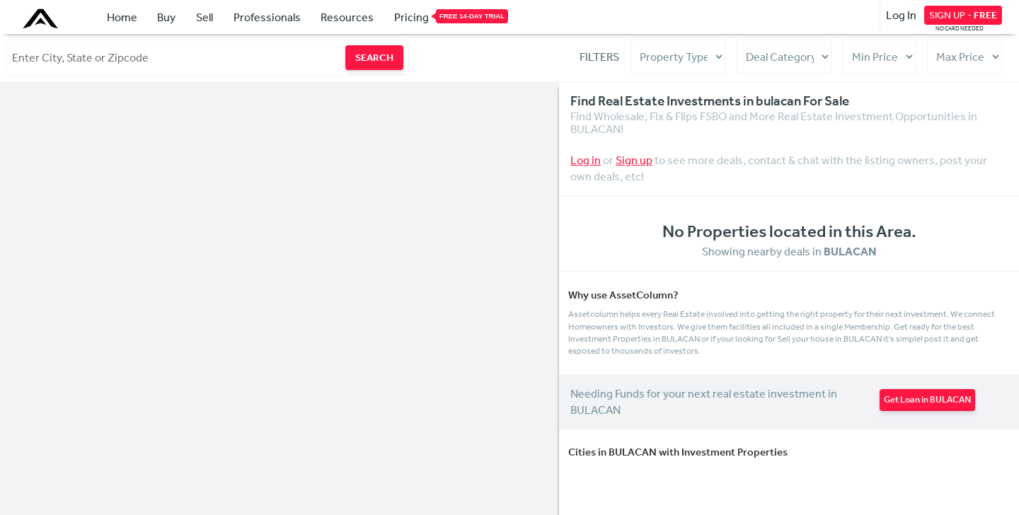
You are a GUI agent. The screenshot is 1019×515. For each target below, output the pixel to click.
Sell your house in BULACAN (829, 339)
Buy (166, 17)
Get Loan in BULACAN (927, 399)
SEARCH (374, 57)
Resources (347, 17)
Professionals (267, 17)
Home (122, 17)
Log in (585, 160)
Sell (204, 17)
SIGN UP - (963, 14)
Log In (901, 15)
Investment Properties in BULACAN (634, 339)
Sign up (634, 160)
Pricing (411, 16)
